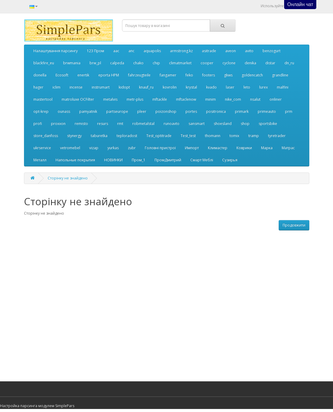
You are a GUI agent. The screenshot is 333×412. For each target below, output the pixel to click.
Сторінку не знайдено (68, 178)
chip (156, 62)
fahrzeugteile (139, 75)
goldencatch (252, 75)
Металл (39, 159)
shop (245, 123)
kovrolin (170, 87)
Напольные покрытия (75, 159)
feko (189, 75)
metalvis (110, 99)
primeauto (267, 111)
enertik (83, 75)
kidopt (124, 87)
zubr (132, 147)
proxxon (58, 123)
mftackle (159, 99)
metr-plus (135, 99)
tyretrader (277, 135)
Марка (267, 147)
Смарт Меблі (201, 159)
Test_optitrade (159, 135)
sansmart (197, 123)
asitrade (209, 50)
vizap (93, 147)
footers (208, 75)
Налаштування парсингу (55, 50)
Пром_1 (138, 159)
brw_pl (95, 62)
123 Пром (95, 50)
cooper (207, 62)
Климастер (217, 147)
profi (37, 123)
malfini (282, 87)
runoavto (171, 123)
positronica (216, 111)
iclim (56, 87)
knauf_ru (146, 87)
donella (39, 75)
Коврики (244, 147)
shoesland (223, 123)
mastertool (43, 99)
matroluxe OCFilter (78, 99)
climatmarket (180, 62)
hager (38, 87)
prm (288, 111)
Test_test (188, 135)
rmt (120, 123)
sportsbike (268, 123)
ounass (64, 111)
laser (230, 87)
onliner (276, 99)
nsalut (255, 99)
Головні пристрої (160, 147)
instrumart (101, 87)
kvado (211, 87)
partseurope (117, 111)
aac (116, 50)
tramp (253, 135)
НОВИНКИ (113, 159)
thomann (212, 135)
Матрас (288, 147)
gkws (228, 75)
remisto (81, 123)
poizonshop (165, 111)
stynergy (74, 135)
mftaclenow (186, 99)
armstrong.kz (181, 50)
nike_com (233, 99)
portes (191, 111)
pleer (141, 111)
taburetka (99, 135)
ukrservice (42, 147)
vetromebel (70, 147)
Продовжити (294, 225)
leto (246, 87)
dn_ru (289, 62)
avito (249, 50)
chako (138, 62)
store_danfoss (45, 135)
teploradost (127, 135)
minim (210, 99)
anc (131, 50)
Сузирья (229, 159)
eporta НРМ (108, 75)
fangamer (168, 75)
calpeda (117, 62)
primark (242, 111)
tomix (234, 135)
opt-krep (41, 111)
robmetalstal (143, 123)
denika (250, 62)
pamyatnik (88, 111)
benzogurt (271, 50)
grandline (280, 75)
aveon (230, 50)
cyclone (229, 62)
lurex (263, 87)
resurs (102, 123)
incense (76, 87)
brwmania (71, 62)
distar (270, 62)
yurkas (113, 147)
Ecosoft (62, 75)
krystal (191, 87)
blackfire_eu (43, 62)
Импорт (192, 147)
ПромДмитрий (168, 159)
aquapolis (152, 50)
